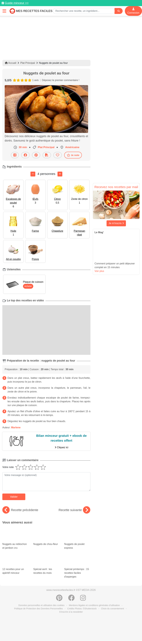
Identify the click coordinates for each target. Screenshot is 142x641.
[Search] (119, 11)
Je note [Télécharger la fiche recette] (73, 155)
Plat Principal (27, 63)
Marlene (15, 427)
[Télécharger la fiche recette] (47, 155)
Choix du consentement (112, 608)
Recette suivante (74, 510)
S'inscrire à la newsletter (71, 612)
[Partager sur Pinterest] (36, 155)
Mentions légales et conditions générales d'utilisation (94, 605)
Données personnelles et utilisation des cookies (41, 605)
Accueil (10, 63)
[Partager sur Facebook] (25, 155)
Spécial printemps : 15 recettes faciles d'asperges (77, 568)
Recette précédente (20, 510)
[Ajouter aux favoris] (57, 155)
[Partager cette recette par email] (15, 155)
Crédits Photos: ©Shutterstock (82, 608)
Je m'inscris (116, 223)
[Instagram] (83, 599)
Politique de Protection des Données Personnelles (38, 608)
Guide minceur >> (17, 3)
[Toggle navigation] (4, 11)
